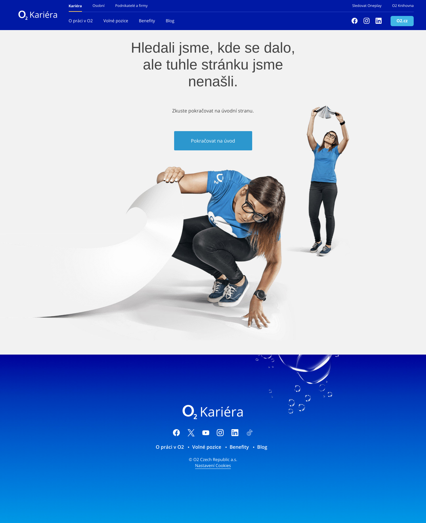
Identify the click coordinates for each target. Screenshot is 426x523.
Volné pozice (116, 21)
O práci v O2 (81, 21)
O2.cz (402, 21)
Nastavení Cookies (213, 466)
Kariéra (38, 14)
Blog (170, 21)
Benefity (147, 21)
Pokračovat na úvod (213, 140)
